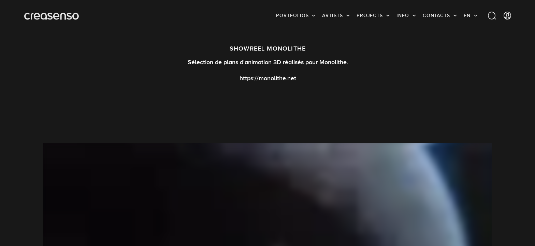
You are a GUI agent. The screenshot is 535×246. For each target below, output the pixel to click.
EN (467, 15)
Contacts (436, 15)
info (402, 15)
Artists (332, 15)
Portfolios (292, 15)
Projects (370, 15)
